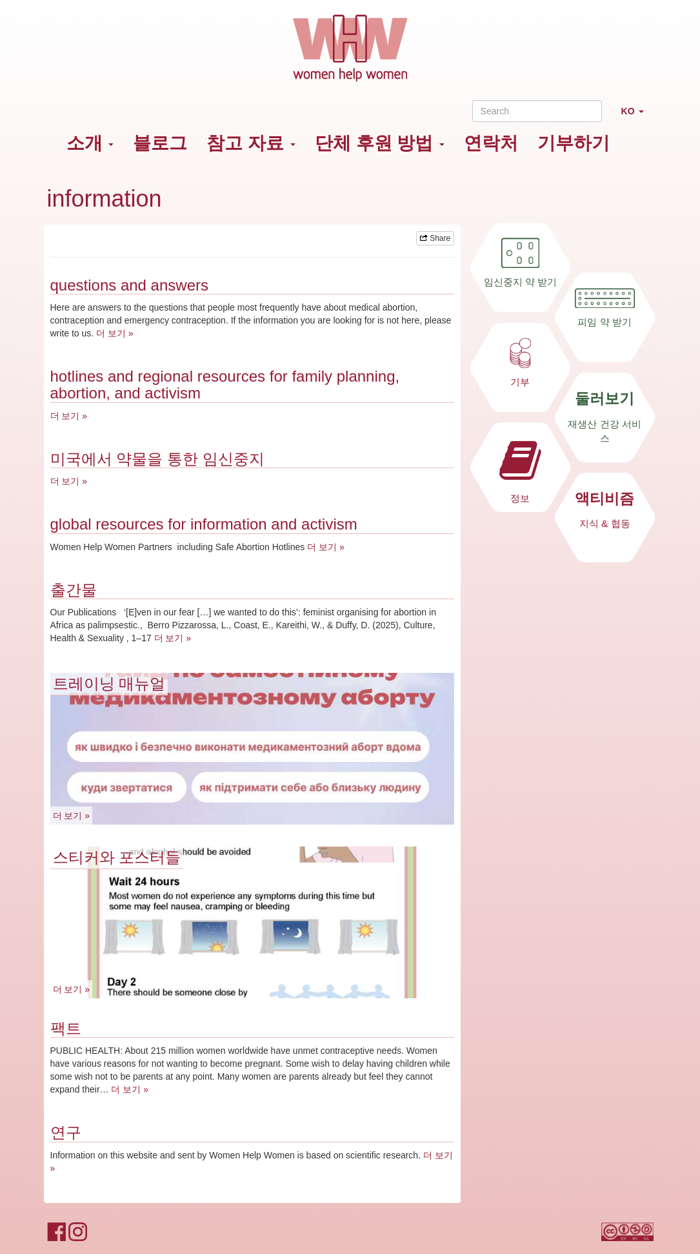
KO (637, 116)
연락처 (491, 143)
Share (435, 238)
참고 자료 (250, 143)
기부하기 (573, 143)
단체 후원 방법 (380, 143)
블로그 (160, 143)
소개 (90, 143)
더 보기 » (115, 333)
